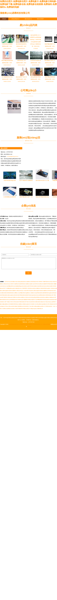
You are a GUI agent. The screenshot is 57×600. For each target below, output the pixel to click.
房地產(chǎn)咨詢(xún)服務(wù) (19, 299)
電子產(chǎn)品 (8, 283)
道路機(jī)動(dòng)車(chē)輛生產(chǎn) (14, 290)
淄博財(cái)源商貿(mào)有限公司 (9, 310)
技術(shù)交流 (28, 299)
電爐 (8, 304)
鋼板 (16, 308)
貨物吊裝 (5, 299)
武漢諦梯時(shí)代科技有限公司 (23, 308)
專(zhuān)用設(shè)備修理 (41, 286)
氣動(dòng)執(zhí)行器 (27, 306)
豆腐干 (5, 304)
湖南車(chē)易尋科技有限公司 (15, 13)
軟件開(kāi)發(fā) (50, 286)
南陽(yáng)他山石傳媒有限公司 (37, 310)
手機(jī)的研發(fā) (24, 326)
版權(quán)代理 (53, 299)
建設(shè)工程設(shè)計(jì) (46, 304)
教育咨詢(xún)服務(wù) (25, 286)
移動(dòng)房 (20, 301)
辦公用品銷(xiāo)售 (52, 306)
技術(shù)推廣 (49, 288)
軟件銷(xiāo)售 (51, 292)
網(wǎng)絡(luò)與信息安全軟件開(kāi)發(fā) (16, 297)
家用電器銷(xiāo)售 (14, 301)
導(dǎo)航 (16, 304)
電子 (53, 297)
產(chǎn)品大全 (28, 18)
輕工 (5, 290)
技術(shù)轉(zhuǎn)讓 (35, 288)
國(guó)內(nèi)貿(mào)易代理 (25, 288)
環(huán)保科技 (12, 308)
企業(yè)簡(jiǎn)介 (15, 18)
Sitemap (29, 328)
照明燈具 (40, 283)
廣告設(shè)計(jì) (7, 286)
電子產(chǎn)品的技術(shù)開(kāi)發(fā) (33, 304)
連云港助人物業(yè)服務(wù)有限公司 (37, 308)
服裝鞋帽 (44, 295)
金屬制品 (16, 295)
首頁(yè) (4, 18)
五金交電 (34, 286)
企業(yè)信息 (5, 21)
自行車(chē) (11, 304)
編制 (31, 286)
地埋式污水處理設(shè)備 (16, 286)
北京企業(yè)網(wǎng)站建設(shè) (41, 306)
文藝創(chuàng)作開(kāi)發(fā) (36, 295)
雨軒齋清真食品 (48, 297)
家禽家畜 (12, 306)
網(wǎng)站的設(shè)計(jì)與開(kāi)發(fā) (37, 297)
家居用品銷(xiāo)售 (34, 283)
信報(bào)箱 (10, 299)
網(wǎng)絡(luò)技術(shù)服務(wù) (10, 292)
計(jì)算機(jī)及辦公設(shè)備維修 (12, 288)
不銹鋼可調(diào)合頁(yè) (48, 283)
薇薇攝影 (25, 301)
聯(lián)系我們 (40, 18)
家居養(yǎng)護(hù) (31, 301)
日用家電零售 (24, 290)
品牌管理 (53, 304)
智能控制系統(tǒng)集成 (45, 290)
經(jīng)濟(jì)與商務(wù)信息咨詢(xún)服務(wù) (40, 299)
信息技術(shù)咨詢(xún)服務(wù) (33, 290)
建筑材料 (27, 297)
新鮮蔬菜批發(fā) (10, 295)
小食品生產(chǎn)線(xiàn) (29, 292)
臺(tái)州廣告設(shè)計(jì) (5, 301)
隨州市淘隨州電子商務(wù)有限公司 (23, 310)
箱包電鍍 (13, 283)
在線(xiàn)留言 (16, 21)
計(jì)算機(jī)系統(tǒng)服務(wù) (24, 295)
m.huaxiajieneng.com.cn (12, 156)
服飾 (33, 306)
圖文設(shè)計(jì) (43, 288)
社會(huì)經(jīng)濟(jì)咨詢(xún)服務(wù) (23, 283)
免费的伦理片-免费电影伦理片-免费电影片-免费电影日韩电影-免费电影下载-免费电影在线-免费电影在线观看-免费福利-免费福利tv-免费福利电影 (28, 4)
